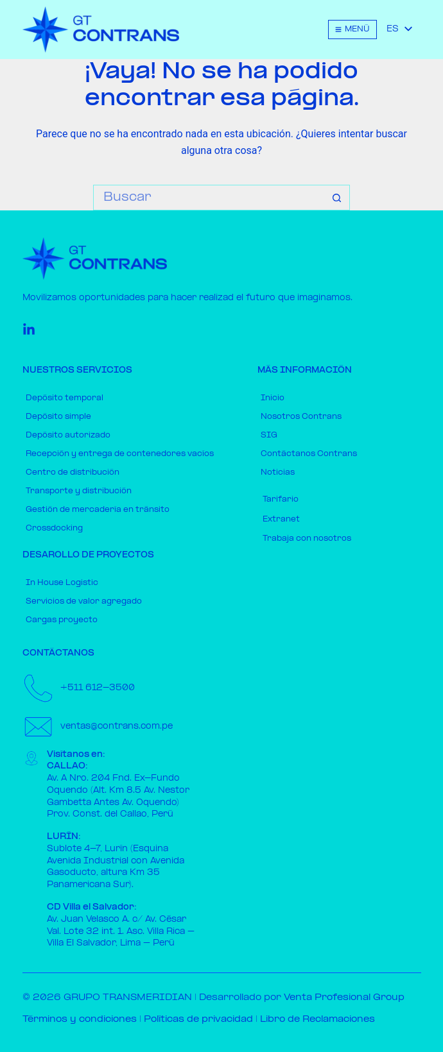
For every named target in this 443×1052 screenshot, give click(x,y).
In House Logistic (62, 583)
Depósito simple (58, 417)
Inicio (272, 398)
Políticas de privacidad (198, 1019)
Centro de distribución (72, 473)
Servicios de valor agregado (84, 602)
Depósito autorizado (68, 435)
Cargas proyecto (62, 620)
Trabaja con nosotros (307, 539)
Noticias (278, 473)
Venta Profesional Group (344, 998)
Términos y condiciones (79, 1019)
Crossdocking (54, 528)
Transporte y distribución (79, 491)
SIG (269, 435)
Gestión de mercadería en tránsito (97, 510)
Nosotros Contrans (301, 417)
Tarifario (281, 500)
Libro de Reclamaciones (317, 1019)
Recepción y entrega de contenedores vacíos (120, 454)
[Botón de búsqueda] (337, 197)
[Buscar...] (208, 197)
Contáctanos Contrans (309, 454)
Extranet (281, 519)
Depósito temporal (64, 398)
